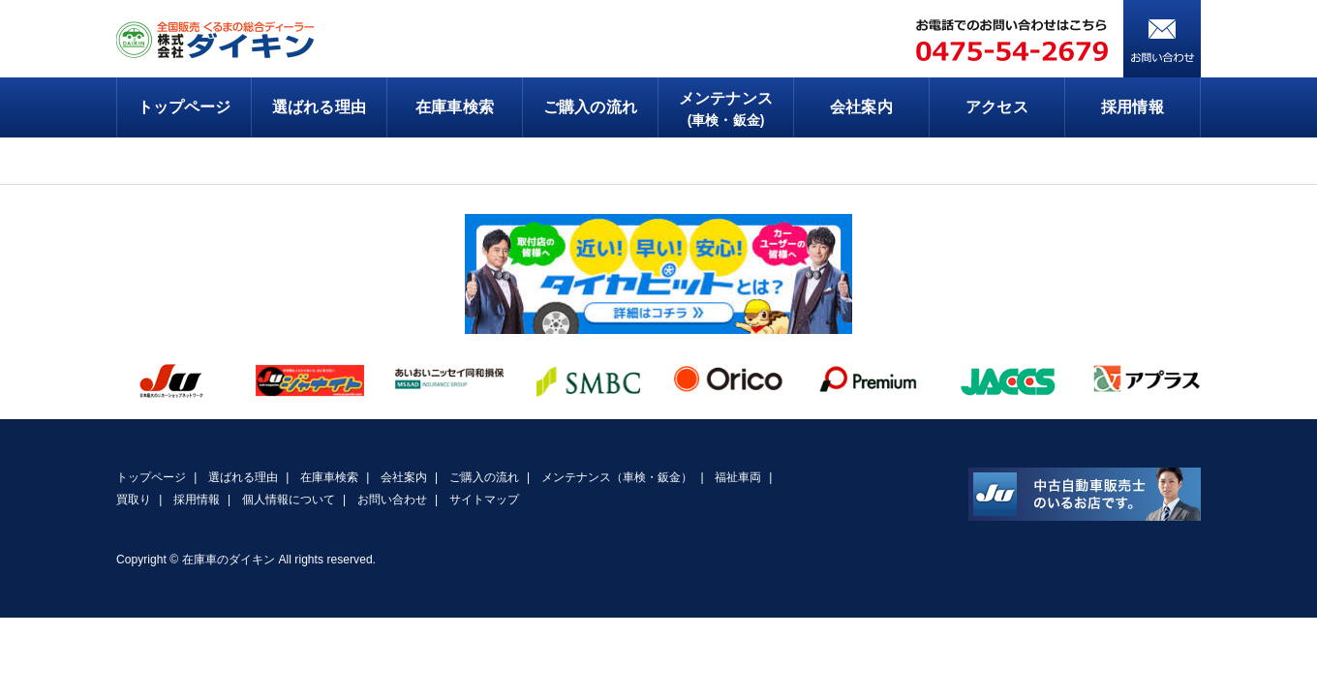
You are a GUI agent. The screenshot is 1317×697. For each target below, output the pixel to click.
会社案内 (861, 107)
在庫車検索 (454, 107)
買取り (133, 499)
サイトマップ (484, 499)
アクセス (996, 107)
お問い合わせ (392, 499)
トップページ (184, 107)
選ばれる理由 (318, 107)
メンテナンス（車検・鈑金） (617, 477)
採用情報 (1132, 107)
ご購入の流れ (589, 107)
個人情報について (288, 499)
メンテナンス (725, 110)
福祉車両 (738, 477)
